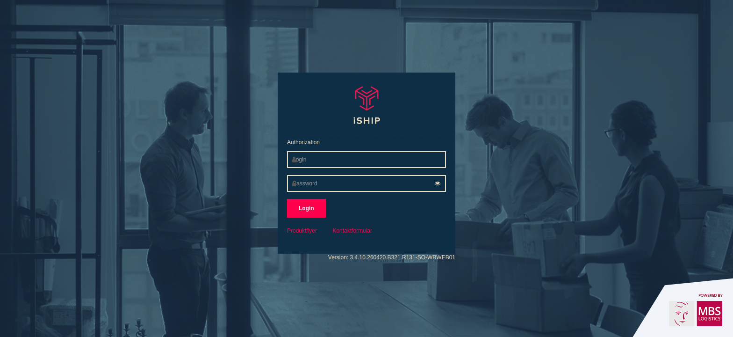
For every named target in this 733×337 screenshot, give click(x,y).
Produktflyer (302, 230)
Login (306, 208)
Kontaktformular (352, 230)
